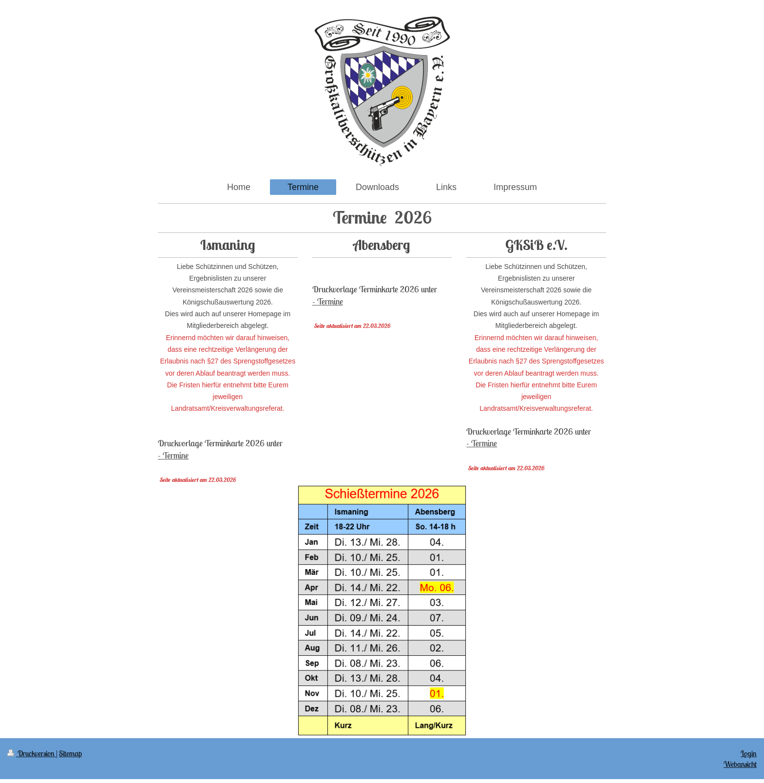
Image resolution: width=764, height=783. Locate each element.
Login (749, 753)
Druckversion (31, 753)
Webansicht (740, 764)
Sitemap (70, 753)
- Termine (173, 455)
